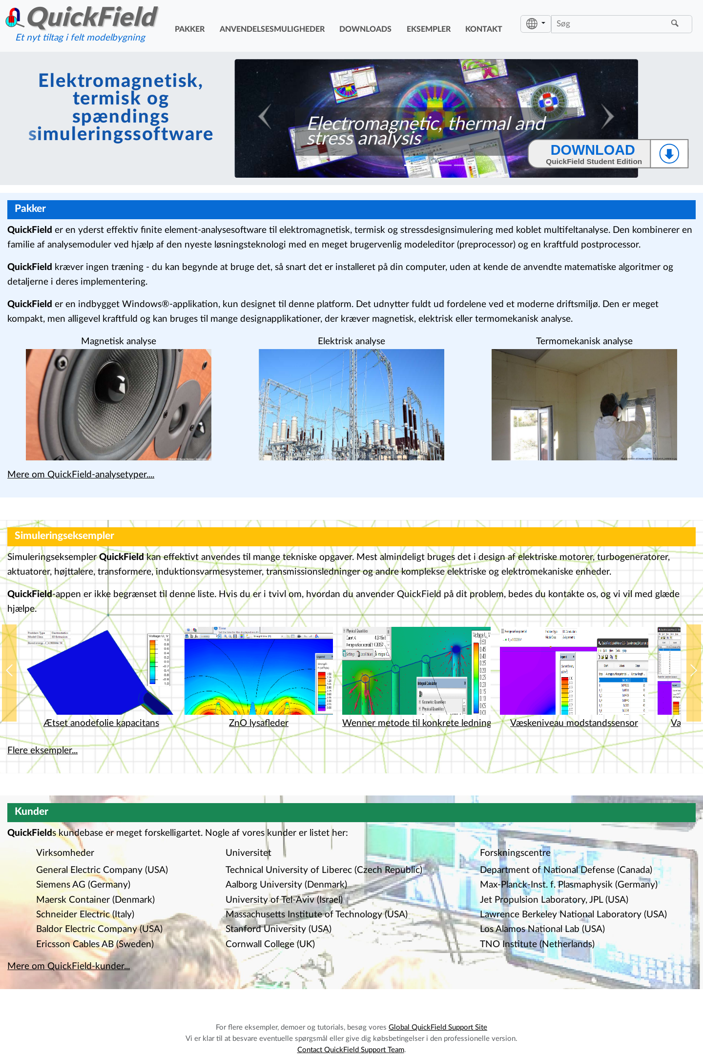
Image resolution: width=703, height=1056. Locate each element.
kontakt (483, 29)
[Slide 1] (411, 165)
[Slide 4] (461, 165)
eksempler (429, 29)
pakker (190, 29)
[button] (9, 673)
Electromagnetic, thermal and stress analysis (425, 131)
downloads (365, 29)
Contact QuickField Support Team (350, 1050)
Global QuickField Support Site (438, 1027)
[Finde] (676, 24)
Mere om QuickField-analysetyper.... (80, 474)
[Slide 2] (428, 165)
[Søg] (610, 24)
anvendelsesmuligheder (272, 29)
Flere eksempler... (42, 750)
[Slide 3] (444, 165)
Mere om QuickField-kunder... (68, 966)
